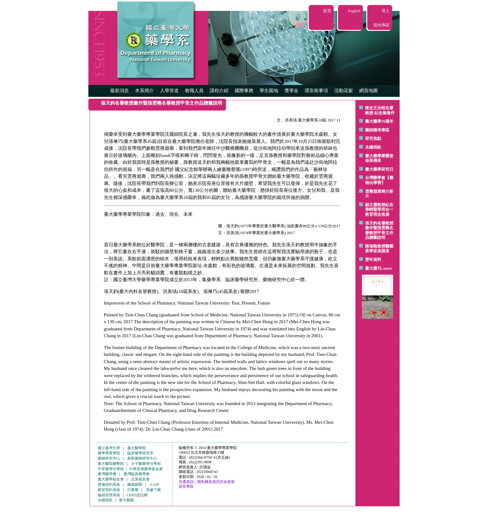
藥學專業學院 (109, 453)
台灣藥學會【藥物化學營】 (379, 180)
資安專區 (186, 486)
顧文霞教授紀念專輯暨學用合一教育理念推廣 (379, 209)
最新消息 (119, 90)
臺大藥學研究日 (379, 169)
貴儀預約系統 (109, 484)
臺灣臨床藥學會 (137, 474)
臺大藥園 (126, 500)
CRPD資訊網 (136, 495)
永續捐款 (373, 147)
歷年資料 (373, 259)
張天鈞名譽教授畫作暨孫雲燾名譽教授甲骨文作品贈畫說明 (379, 230)
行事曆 (132, 490)
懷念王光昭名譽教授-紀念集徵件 (380, 110)
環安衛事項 (316, 90)
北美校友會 (140, 479)
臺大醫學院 (136, 448)
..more (386, 268)
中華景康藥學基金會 (146, 469)
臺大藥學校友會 (111, 479)
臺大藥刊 (373, 268)
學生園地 (269, 90)
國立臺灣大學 (109, 448)
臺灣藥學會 (107, 474)
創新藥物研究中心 (142, 458)
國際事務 (244, 90)
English (354, 10)
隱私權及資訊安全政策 (216, 482)
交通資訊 (186, 482)
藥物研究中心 (109, 458)
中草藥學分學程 (111, 469)
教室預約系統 (109, 490)
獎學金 (291, 90)
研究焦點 (373, 138)
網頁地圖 (368, 90)
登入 (386, 10)
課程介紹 (219, 90)
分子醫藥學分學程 (146, 463)
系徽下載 (153, 490)
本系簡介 (144, 90)
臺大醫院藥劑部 (111, 463)
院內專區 (381, 25)
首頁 (327, 10)
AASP (154, 484)
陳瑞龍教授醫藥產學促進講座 (379, 248)
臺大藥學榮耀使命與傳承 (379, 158)
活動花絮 (343, 90)
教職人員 (194, 90)
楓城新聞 (134, 484)
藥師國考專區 (377, 130)
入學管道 (169, 90)
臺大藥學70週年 (379, 121)
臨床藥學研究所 (140, 453)
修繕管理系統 (109, 495)
